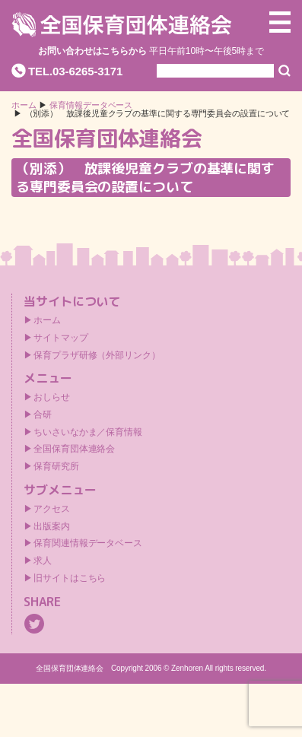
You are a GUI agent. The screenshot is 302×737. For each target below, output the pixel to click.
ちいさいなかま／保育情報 (87, 432)
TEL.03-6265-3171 (75, 71)
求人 (42, 560)
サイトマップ (60, 337)
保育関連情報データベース (87, 543)
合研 (42, 414)
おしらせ (51, 397)
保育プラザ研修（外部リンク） (97, 355)
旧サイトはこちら (69, 578)
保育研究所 (56, 466)
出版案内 (51, 526)
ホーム (24, 105)
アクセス (51, 509)
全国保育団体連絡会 (74, 448)
